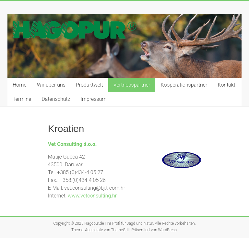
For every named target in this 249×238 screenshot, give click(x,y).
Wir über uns (51, 85)
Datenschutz (56, 99)
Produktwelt (89, 85)
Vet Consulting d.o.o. (72, 144)
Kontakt (226, 85)
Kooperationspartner (183, 85)
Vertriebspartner (131, 85)
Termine (22, 99)
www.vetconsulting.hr (92, 196)
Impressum (93, 99)
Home (20, 85)
